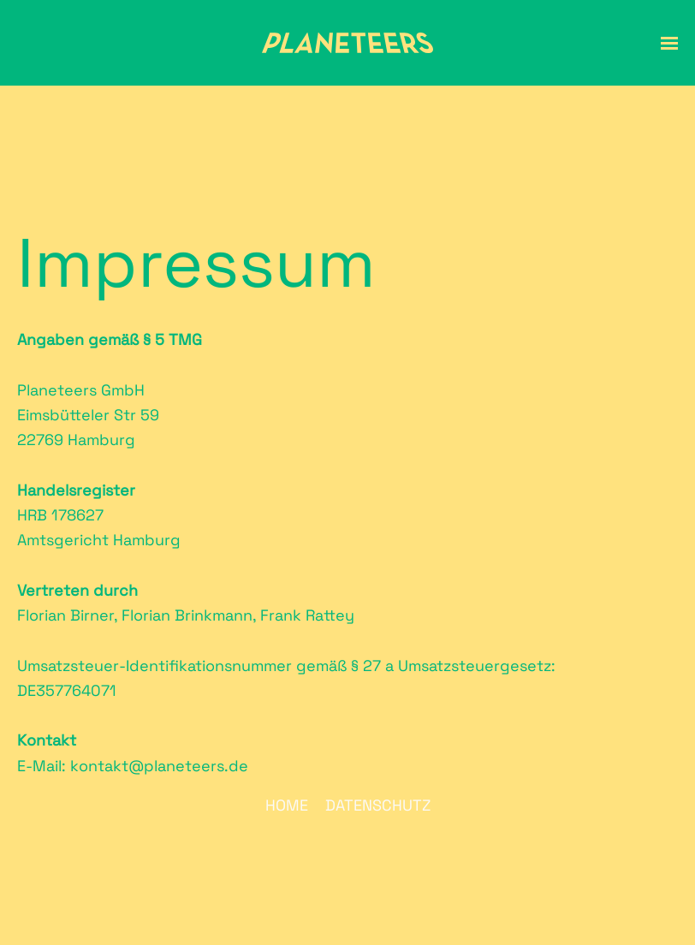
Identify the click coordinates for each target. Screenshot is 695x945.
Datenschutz (378, 805)
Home (286, 805)
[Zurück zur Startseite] (347, 43)
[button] (669, 43)
